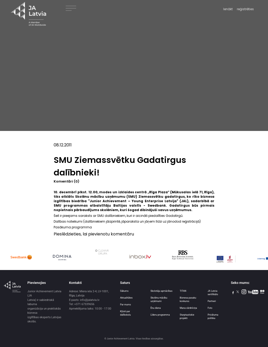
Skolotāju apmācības (161, 291)
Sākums (124, 291)
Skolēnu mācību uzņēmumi (158, 299)
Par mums (125, 304)
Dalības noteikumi (68, 221)
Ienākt (228, 9)
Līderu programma (160, 314)
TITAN (183, 291)
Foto (210, 308)
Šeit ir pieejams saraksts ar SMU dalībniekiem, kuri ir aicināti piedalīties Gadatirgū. (118, 215)
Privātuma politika (213, 316)
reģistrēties (245, 9)
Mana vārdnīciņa (188, 308)
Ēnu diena (155, 308)
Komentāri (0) (66, 181)
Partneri (212, 301)
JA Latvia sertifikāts (213, 293)
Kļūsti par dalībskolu (125, 313)
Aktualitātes (126, 297)
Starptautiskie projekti (187, 316)
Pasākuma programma (73, 227)
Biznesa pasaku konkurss (188, 299)
